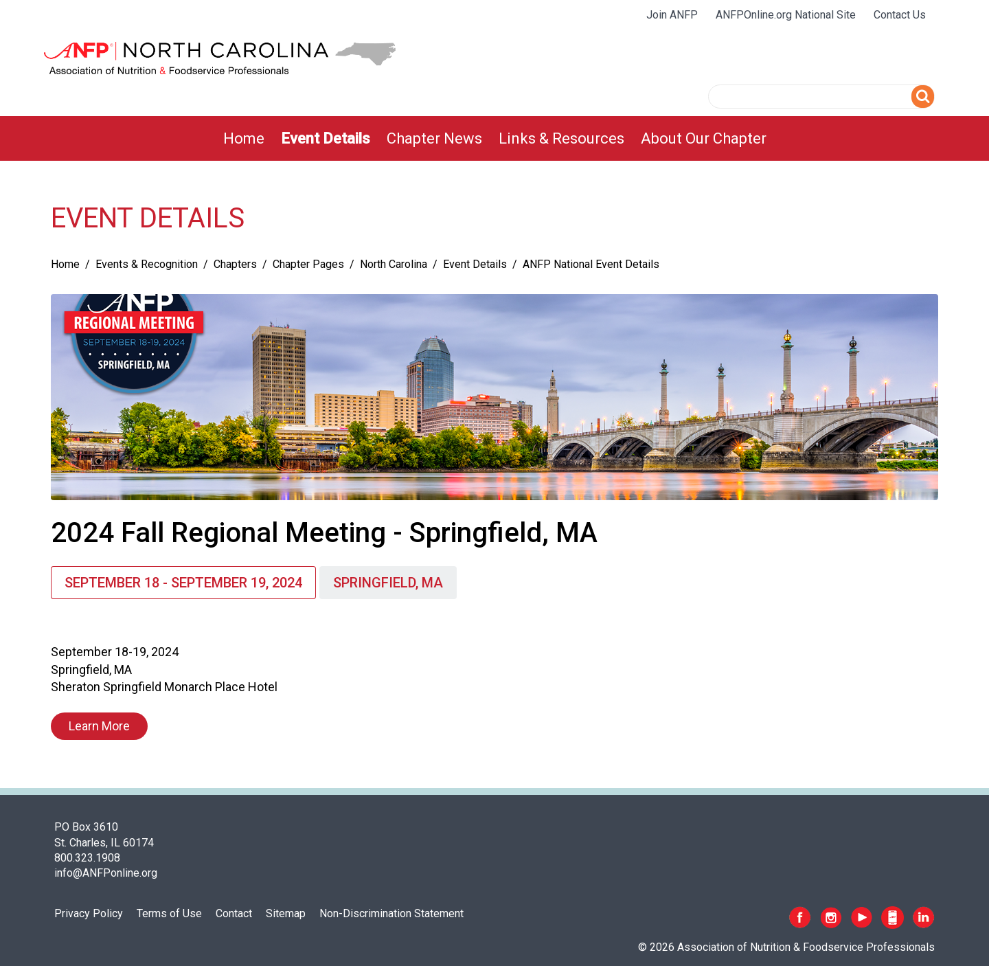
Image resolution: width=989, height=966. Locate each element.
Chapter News (434, 138)
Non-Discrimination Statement (391, 913)
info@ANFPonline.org (105, 872)
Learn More (99, 726)
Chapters (235, 264)
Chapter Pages (308, 264)
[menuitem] (244, 138)
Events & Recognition (146, 264)
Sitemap (286, 913)
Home (243, 138)
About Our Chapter (703, 138)
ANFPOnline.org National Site (786, 14)
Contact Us (900, 14)
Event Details (325, 138)
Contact (234, 913)
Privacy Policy (88, 913)
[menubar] (495, 138)
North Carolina (393, 264)
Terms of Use (169, 913)
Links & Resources (561, 138)
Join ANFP (672, 14)
